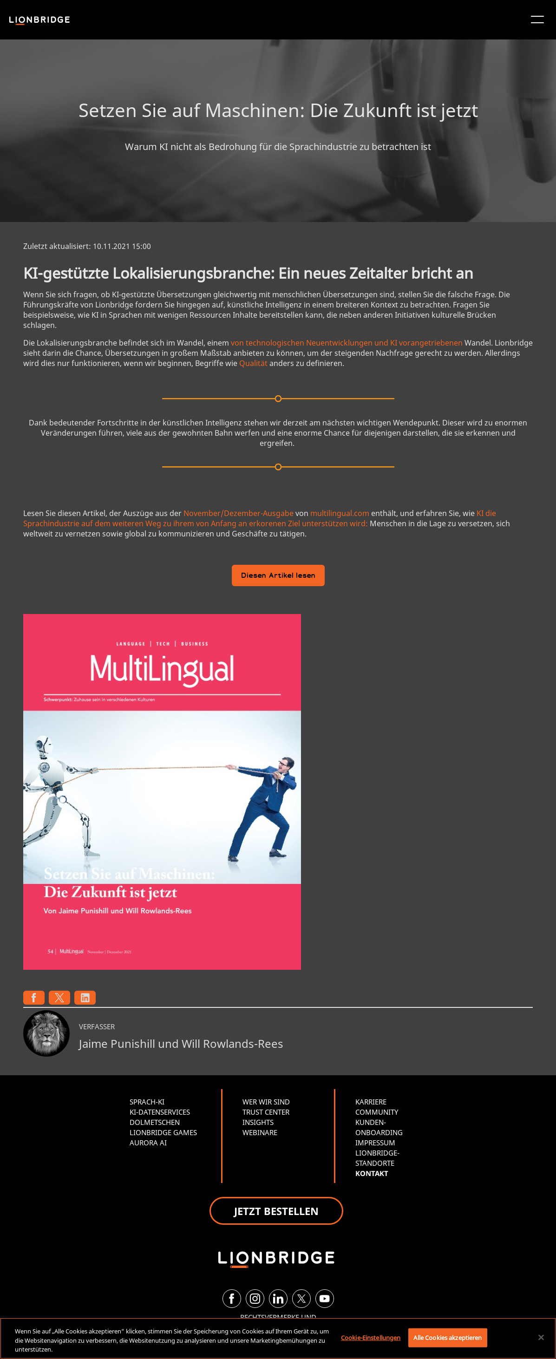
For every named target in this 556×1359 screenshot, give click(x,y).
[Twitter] (301, 1298)
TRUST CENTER (265, 1112)
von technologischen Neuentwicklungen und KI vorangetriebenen (347, 343)
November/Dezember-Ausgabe (238, 513)
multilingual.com (339, 513)
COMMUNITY (376, 1112)
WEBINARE (259, 1132)
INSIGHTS (258, 1122)
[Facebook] (231, 1298)
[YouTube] (324, 1298)
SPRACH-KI (147, 1101)
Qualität (253, 363)
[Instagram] (255, 1298)
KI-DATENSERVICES (160, 1112)
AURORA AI (148, 1142)
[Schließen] (541, 1337)
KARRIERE (370, 1101)
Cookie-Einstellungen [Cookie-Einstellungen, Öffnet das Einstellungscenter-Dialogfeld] (371, 1337)
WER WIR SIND (266, 1101)
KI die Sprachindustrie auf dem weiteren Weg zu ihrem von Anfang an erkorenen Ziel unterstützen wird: (259, 518)
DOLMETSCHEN (155, 1122)
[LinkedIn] (278, 1298)
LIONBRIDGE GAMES (163, 1132)
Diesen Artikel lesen (278, 576)
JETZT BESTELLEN (276, 1211)
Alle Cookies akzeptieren (447, 1337)
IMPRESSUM (375, 1142)
